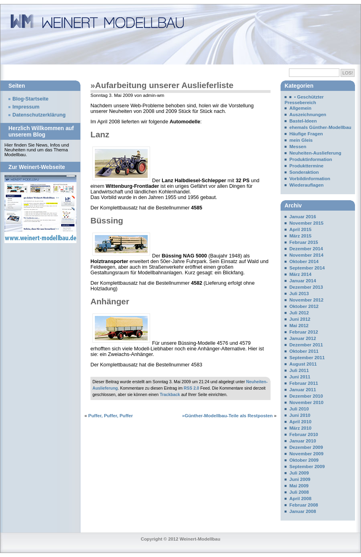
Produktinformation (310, 159)
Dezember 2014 (306, 248)
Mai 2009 (299, 485)
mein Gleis (301, 140)
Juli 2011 (299, 370)
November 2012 (306, 300)
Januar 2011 (302, 389)
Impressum (26, 107)
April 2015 (300, 229)
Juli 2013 (299, 293)
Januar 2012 (302, 338)
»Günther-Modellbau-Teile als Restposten (227, 415)
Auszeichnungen (307, 114)
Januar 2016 (302, 216)
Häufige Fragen (306, 133)
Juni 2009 (300, 479)
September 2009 (307, 466)
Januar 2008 (302, 511)
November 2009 (306, 453)
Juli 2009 (299, 473)
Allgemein (300, 108)
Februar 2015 (303, 242)
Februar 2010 (303, 434)
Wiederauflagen (306, 185)
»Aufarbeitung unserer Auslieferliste (161, 85)
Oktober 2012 (304, 306)
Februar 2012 (303, 332)
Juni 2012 (300, 319)
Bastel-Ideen (303, 121)
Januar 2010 (302, 440)
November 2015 (306, 223)
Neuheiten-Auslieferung (315, 153)
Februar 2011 (303, 383)
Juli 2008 (299, 492)
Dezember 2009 (306, 447)
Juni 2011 (300, 376)
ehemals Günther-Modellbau (320, 127)
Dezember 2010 (306, 396)
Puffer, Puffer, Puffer (110, 415)
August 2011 (303, 364)
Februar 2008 (303, 505)
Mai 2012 (299, 325)
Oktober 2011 (304, 351)
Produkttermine (306, 165)
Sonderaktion (304, 172)
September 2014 (307, 267)
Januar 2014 (302, 280)
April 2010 (300, 421)
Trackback (170, 394)
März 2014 (300, 274)
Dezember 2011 (306, 344)
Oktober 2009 (304, 460)
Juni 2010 (300, 415)
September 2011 (307, 357)
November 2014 (306, 255)
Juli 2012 (299, 312)
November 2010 (306, 402)
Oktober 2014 (304, 261)
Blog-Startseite (30, 99)
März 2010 (300, 428)
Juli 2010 (299, 408)
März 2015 (300, 235)
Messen (297, 146)
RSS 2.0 (191, 388)
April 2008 (300, 498)
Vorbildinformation (309, 178)
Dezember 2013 (306, 287)
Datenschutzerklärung (39, 115)
